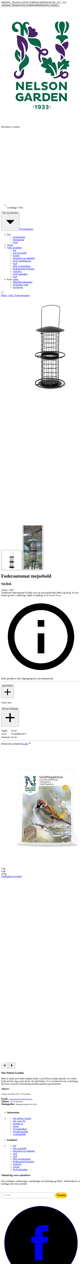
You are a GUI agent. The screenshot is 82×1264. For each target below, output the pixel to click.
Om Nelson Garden (22, 1118)
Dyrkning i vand (20, 284)
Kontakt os (18, 1123)
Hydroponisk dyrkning (23, 269)
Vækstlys (17, 271)
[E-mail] (27, 1195)
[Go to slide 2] (32, 547)
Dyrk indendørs (20, 274)
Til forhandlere (26, 229)
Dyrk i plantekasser (22, 261)
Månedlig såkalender (23, 282)
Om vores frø (19, 1121)
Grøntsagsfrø (19, 237)
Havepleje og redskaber (24, 258)
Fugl (15, 263)
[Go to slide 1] (11, 560)
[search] (2, 292)
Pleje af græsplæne (22, 266)
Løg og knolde (20, 253)
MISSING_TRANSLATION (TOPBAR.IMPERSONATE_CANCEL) (30, 5)
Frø (14, 250)
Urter (15, 242)
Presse (16, 1126)
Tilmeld (61, 1195)
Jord (15, 276)
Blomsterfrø (18, 239)
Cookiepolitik (19, 1134)
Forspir (16, 255)
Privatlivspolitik (20, 1131)
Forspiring (18, 287)
